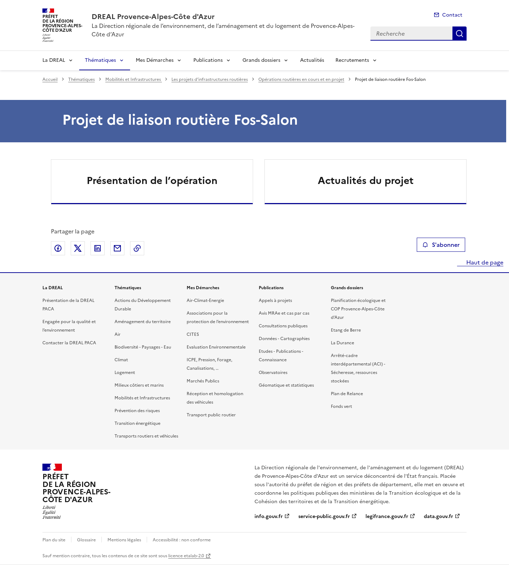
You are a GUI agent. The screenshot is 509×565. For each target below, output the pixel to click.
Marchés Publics (203, 381)
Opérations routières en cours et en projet (301, 79)
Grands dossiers (261, 60)
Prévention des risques (137, 411)
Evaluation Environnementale (216, 347)
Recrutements (352, 60)
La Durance (342, 343)
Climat (121, 360)
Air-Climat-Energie (205, 300)
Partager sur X (78, 248)
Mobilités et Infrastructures (133, 79)
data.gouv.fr (438, 516)
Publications (208, 60)
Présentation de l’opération (152, 180)
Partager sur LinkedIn (97, 248)
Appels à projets (275, 300)
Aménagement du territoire (143, 322)
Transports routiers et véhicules (146, 436)
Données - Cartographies (284, 338)
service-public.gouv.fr (324, 516)
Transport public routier (211, 415)
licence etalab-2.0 (186, 556)
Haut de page (484, 262)
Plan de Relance (347, 394)
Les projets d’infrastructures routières (209, 79)
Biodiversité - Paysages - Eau (143, 347)
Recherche (459, 33)
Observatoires (273, 372)
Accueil (50, 79)
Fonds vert (341, 406)
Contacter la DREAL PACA (69, 343)
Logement (125, 372)
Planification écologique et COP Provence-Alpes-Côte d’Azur (358, 309)
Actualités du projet (366, 180)
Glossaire (86, 540)
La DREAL (53, 60)
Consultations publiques (283, 326)
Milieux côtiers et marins (139, 385)
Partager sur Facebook (58, 248)
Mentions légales (124, 540)
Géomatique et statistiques (286, 385)
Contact (452, 15)
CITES (193, 334)
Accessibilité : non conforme (182, 540)
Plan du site (53, 540)
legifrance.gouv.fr (386, 516)
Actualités (312, 60)
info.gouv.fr (269, 516)
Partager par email (117, 248)
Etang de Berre (346, 330)
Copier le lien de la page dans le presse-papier (137, 248)
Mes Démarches (155, 60)
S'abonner (441, 244)
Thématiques (100, 60)
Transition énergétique (137, 423)
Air (118, 334)
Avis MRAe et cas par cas (284, 313)
